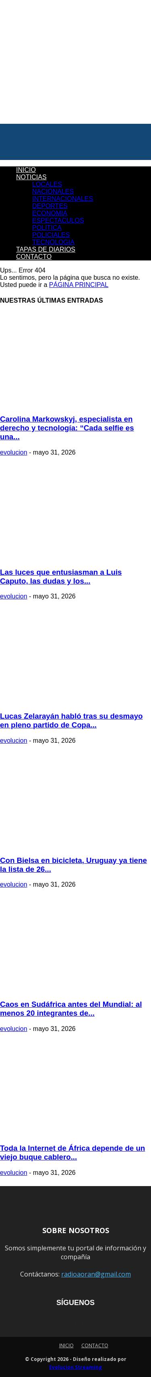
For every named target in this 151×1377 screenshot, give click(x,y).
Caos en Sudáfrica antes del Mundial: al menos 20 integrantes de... (71, 1008)
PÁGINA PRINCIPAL (78, 284)
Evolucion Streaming (75, 1367)
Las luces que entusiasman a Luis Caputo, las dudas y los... (61, 576)
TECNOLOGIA (53, 242)
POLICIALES (51, 235)
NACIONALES (53, 191)
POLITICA (47, 227)
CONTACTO (34, 256)
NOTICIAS (31, 177)
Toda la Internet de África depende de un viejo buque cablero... (72, 1152)
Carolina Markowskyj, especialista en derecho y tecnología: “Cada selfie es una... (67, 428)
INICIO (26, 169)
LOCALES (47, 184)
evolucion (13, 452)
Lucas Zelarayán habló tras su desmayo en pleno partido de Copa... (71, 720)
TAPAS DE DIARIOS (45, 249)
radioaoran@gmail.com (96, 1274)
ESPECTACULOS (58, 220)
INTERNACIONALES (62, 198)
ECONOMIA (49, 213)
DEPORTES (50, 206)
